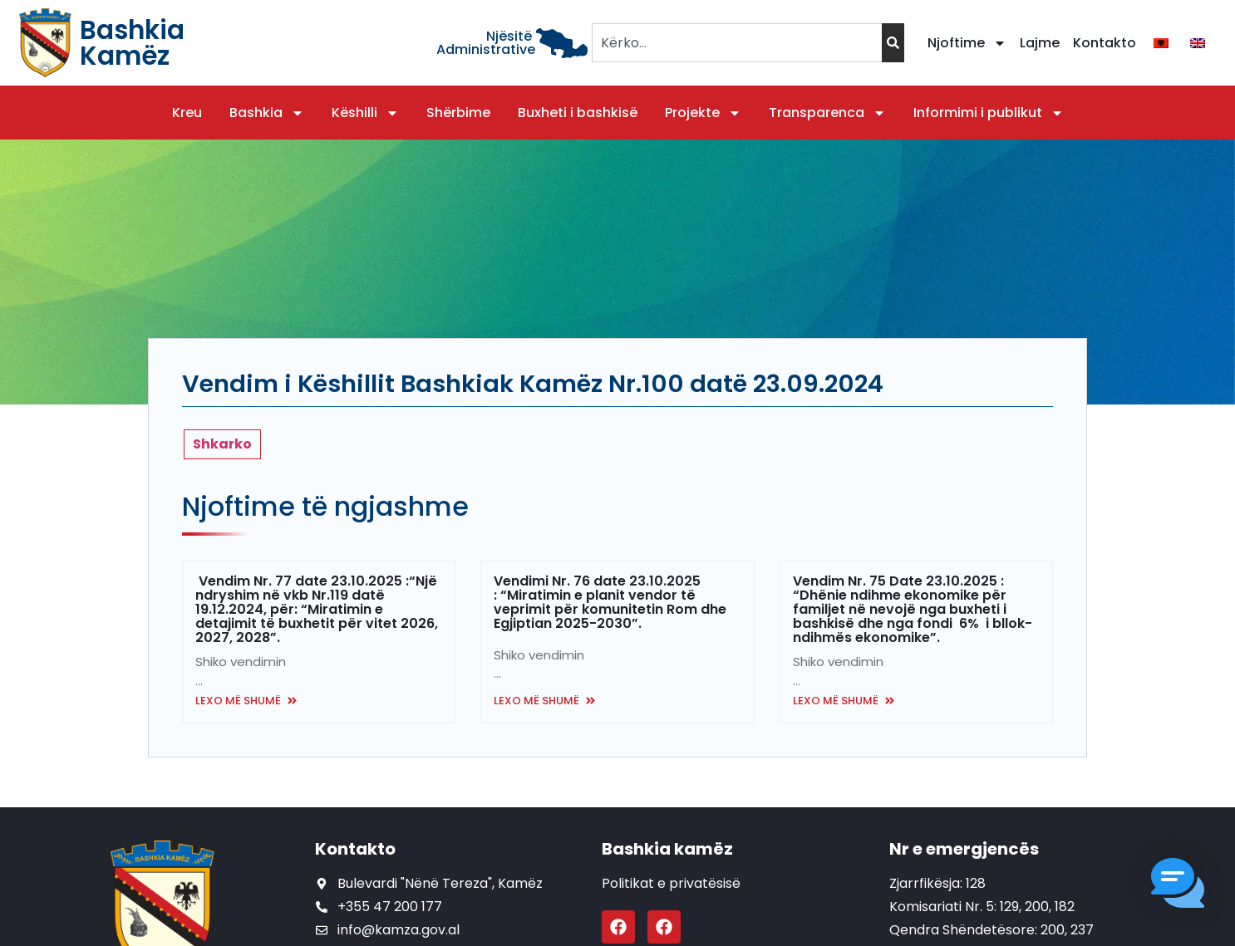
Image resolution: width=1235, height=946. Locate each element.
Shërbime (458, 112)
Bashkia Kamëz (132, 43)
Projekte (703, 112)
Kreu (187, 112)
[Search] (893, 42)
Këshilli (365, 112)
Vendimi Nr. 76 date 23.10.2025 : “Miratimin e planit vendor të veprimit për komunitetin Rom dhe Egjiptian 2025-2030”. (610, 602)
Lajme (1040, 42)
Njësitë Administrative (485, 43)
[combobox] (737, 42)
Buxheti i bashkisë (577, 112)
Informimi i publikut (988, 112)
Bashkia (266, 112)
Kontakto (1104, 42)
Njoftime (966, 43)
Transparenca (827, 112)
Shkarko (222, 443)
